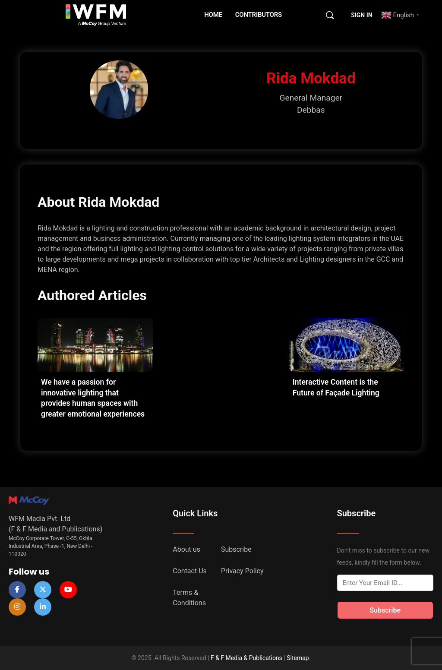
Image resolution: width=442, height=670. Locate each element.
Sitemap (298, 657)
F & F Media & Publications (246, 657)
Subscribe (236, 549)
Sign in (361, 15)
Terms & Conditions (189, 597)
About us (186, 549)
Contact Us (190, 571)
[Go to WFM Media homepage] (95, 14)
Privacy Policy (242, 571)
